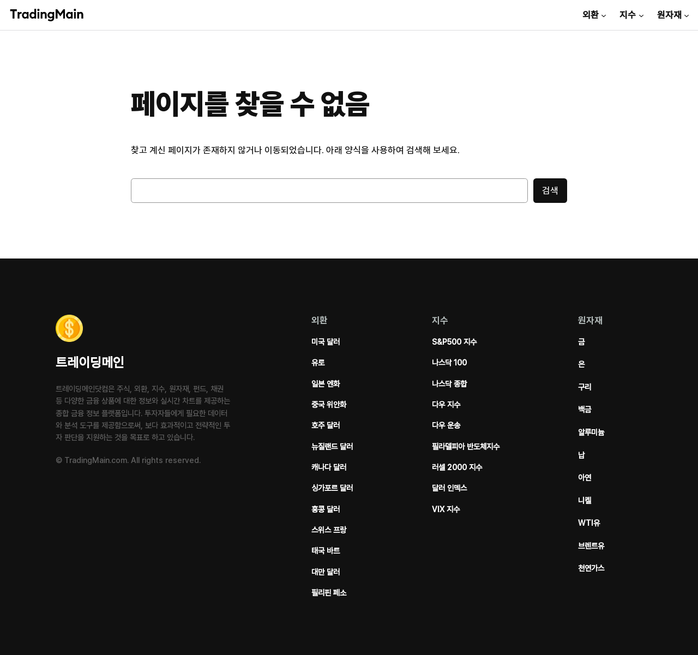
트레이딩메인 (90, 362)
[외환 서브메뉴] (603, 14)
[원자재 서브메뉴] (686, 14)
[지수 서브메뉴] (641, 14)
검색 (550, 190)
